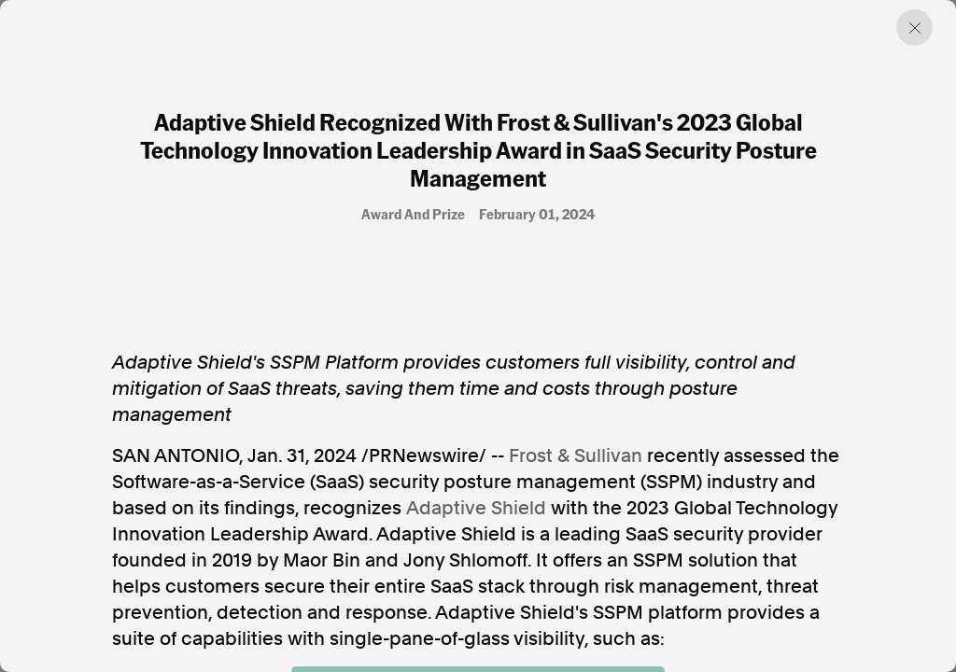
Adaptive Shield (476, 508)
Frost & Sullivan (575, 455)
